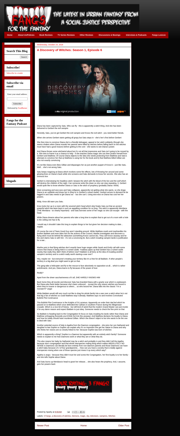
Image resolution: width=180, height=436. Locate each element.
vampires (103, 416)
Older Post (123, 425)
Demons (75, 416)
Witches (111, 416)
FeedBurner (22, 108)
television (94, 416)
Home (83, 425)
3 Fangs (47, 416)
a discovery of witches (61, 416)
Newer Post (43, 425)
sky (87, 416)
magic (82, 416)
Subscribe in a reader (15, 73)
